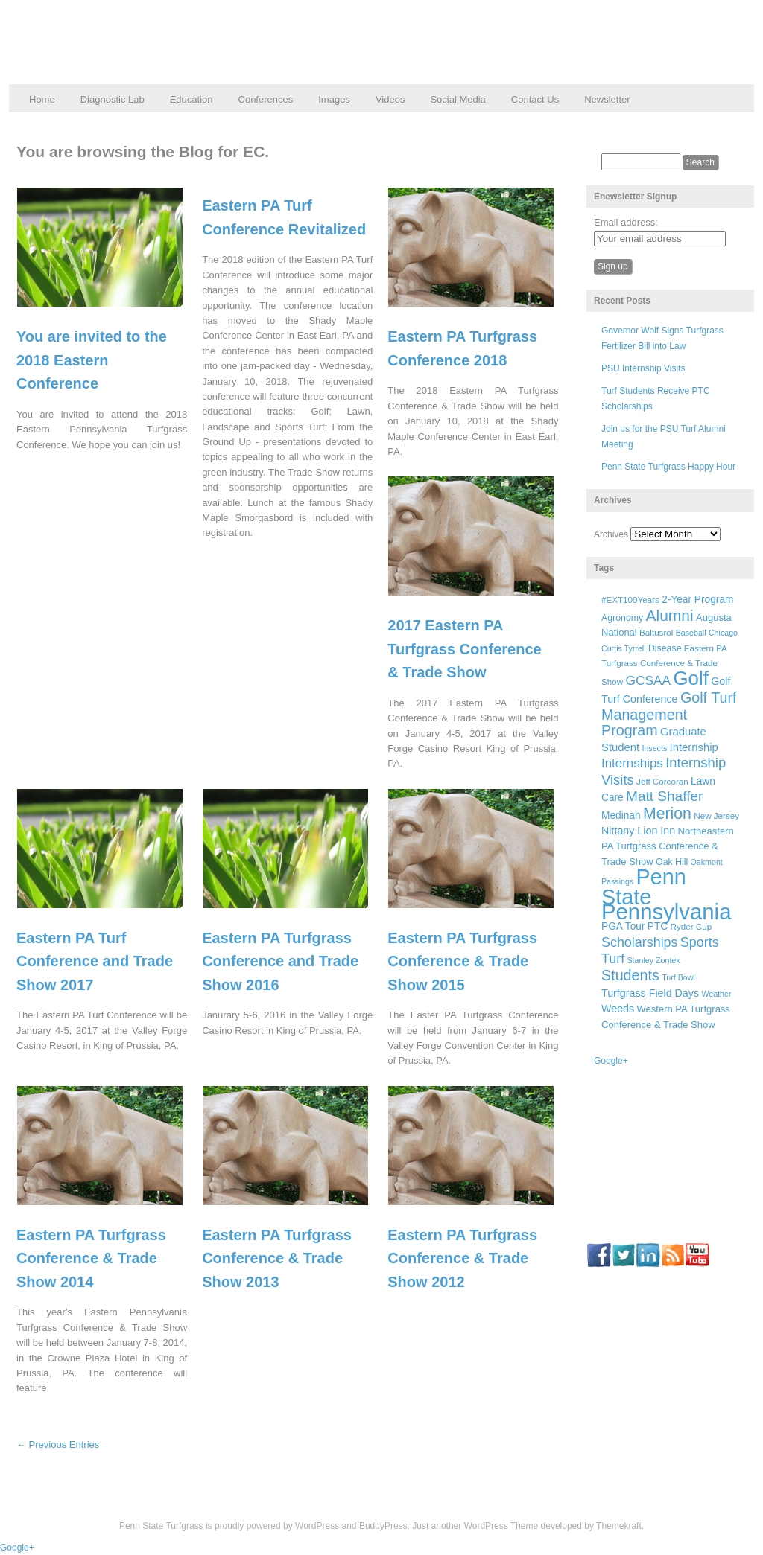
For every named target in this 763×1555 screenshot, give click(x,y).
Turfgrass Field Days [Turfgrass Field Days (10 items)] (650, 993)
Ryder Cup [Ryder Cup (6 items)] (691, 926)
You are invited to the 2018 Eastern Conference (91, 360)
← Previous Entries (57, 1444)
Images (334, 99)
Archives (611, 534)
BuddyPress (383, 1526)
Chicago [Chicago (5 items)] (723, 632)
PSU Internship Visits (643, 368)
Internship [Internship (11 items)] (694, 747)
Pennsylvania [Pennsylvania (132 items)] (666, 911)
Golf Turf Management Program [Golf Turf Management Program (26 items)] (669, 713)
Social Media (457, 99)
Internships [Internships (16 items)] (632, 763)
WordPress (317, 1526)
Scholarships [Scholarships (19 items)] (639, 942)
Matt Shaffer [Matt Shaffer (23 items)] (664, 796)
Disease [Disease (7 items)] (665, 648)
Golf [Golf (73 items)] (691, 678)
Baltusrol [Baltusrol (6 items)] (656, 632)
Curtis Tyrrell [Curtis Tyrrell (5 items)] (623, 648)
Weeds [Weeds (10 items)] (617, 1009)
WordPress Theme (501, 1526)
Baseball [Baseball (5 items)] (691, 632)
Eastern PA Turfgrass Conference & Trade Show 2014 (91, 1258)
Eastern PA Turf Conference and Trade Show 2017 (94, 961)
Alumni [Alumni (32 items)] (670, 615)
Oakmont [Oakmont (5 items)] (707, 862)
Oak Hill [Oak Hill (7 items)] (672, 862)
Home (42, 99)
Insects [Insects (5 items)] (654, 748)
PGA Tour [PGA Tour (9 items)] (623, 926)
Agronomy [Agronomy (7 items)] (622, 618)
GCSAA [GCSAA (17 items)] (648, 680)
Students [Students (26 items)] (630, 975)
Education (191, 99)
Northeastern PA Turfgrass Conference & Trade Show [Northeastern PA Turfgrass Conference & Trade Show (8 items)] (667, 846)
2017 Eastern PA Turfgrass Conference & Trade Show (464, 648)
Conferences (266, 99)
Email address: (626, 222)
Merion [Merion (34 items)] (667, 814)
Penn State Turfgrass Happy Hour (668, 467)
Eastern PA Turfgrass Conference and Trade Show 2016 (280, 961)
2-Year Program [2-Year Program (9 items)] (697, 599)
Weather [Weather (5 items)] (716, 993)
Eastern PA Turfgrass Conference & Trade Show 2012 (462, 1258)
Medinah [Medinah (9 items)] (621, 815)
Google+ (611, 1061)
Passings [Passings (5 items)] (617, 881)
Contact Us (535, 99)
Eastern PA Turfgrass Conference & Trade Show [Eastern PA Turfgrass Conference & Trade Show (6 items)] (663, 665)
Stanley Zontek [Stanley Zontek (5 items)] (653, 960)
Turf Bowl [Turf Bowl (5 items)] (678, 977)
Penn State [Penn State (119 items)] (643, 886)
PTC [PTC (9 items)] (658, 926)
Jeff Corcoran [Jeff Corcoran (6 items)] (662, 781)
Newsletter (607, 99)
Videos (390, 99)
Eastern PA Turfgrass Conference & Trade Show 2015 (462, 961)
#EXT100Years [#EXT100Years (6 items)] (630, 599)
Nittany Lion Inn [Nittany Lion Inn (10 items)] (638, 831)
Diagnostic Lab (112, 99)
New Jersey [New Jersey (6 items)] (716, 815)
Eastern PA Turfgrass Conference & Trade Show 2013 (277, 1258)
